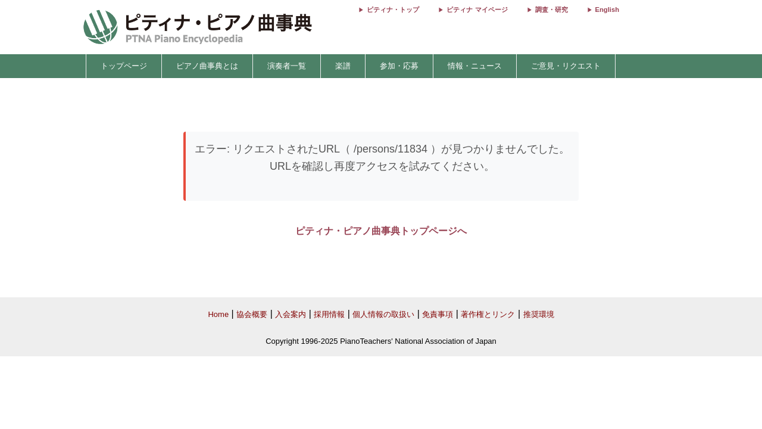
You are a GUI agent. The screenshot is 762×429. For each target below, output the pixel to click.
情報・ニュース (475, 65)
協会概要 (251, 314)
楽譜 (343, 65)
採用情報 (329, 314)
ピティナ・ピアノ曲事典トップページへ (381, 231)
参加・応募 (399, 65)
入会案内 (290, 314)
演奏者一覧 (286, 65)
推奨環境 (538, 314)
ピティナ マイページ (476, 9)
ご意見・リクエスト (566, 65)
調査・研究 (551, 9)
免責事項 (437, 314)
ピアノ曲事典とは (207, 65)
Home (218, 314)
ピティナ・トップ (393, 9)
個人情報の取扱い (383, 314)
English (607, 9)
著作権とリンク (488, 314)
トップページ (124, 65)
